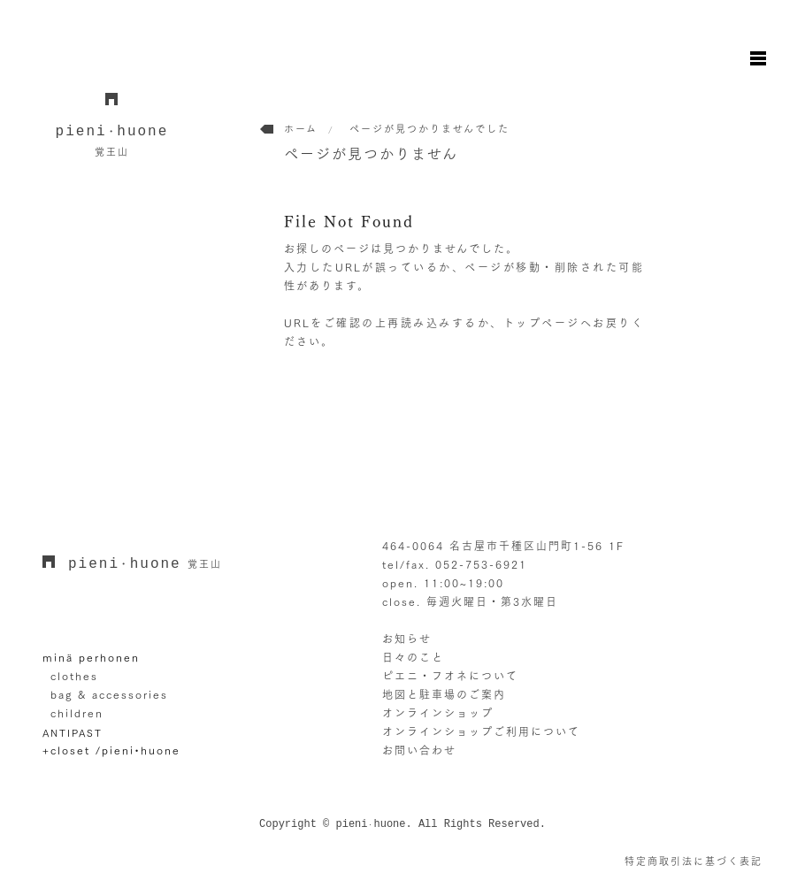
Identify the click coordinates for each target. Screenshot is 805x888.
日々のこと (413, 657)
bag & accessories (109, 694)
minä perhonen (91, 657)
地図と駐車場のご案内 (444, 694)
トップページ (541, 323)
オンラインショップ (438, 713)
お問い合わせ (419, 750)
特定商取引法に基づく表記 (694, 861)
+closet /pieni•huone (111, 750)
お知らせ (407, 638)
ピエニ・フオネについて (450, 675)
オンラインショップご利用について (481, 731)
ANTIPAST (72, 733)
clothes (74, 675)
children (77, 713)
